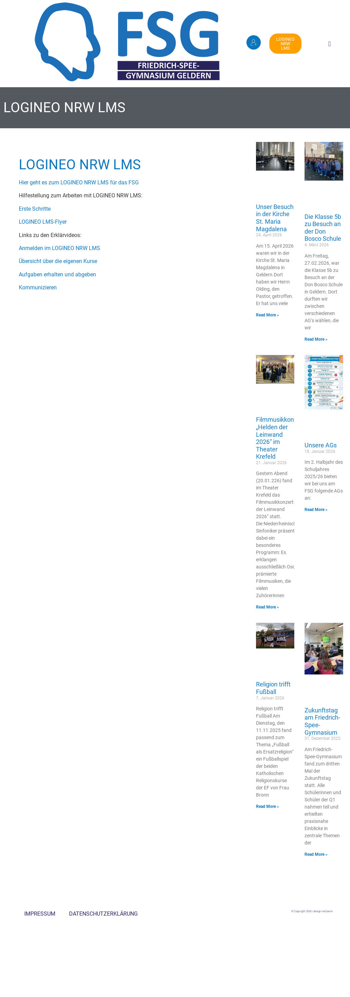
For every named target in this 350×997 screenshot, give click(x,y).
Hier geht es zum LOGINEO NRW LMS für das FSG (79, 182)
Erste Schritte (35, 209)
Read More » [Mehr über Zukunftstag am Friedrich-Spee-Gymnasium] (316, 854)
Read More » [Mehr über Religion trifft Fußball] (267, 806)
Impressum (39, 913)
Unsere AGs (321, 445)
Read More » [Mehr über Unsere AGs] (316, 509)
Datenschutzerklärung (103, 913)
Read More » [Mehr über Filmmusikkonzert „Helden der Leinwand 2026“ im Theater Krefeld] (267, 607)
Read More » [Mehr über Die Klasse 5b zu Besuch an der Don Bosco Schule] (316, 339)
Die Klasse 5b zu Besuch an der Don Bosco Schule (323, 227)
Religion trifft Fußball (273, 688)
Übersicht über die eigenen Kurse (58, 261)
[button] (329, 44)
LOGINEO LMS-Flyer (43, 222)
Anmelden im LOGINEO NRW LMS (59, 248)
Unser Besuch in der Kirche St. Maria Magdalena (275, 218)
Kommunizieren (38, 287)
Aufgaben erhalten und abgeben (57, 274)
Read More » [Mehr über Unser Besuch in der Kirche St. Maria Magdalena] (267, 315)
